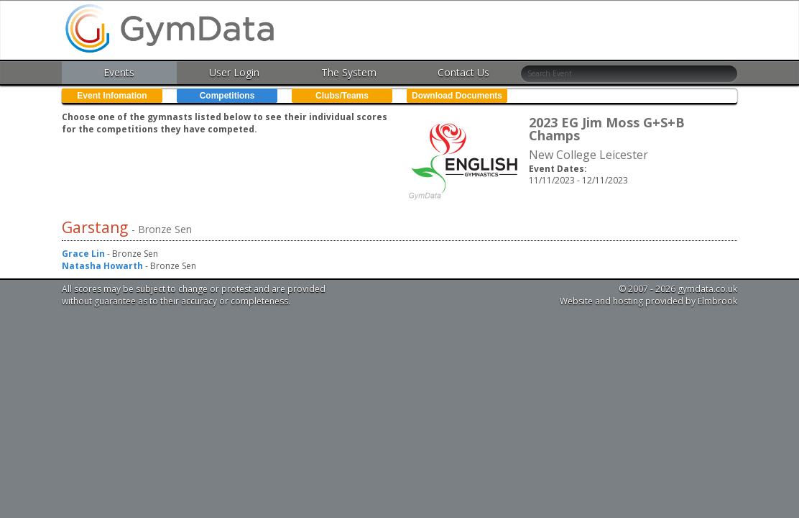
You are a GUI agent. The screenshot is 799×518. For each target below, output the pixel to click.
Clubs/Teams (342, 96)
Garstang (96, 227)
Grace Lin (83, 253)
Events (118, 72)
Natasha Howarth (102, 266)
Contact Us (463, 72)
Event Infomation (112, 96)
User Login (234, 72)
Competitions (227, 96)
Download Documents (457, 96)
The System (349, 72)
